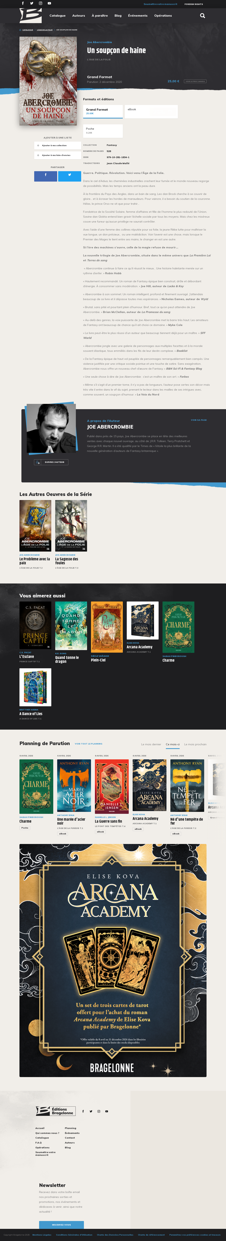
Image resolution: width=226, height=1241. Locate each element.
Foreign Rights (194, 4)
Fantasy (112, 145)
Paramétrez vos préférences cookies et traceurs (194, 1235)
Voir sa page (199, 420)
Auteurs (78, 15)
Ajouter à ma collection (50, 145)
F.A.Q (38, 1142)
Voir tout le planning (88, 744)
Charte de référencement (151, 1235)
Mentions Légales (41, 1235)
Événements (138, 15)
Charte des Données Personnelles (115, 1235)
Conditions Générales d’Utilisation (74, 1235)
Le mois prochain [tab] (195, 744)
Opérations (163, 15)
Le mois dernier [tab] (151, 744)
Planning (70, 1128)
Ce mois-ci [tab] (173, 744)
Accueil (39, 1128)
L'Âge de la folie (44, 30)
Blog (118, 15)
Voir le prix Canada (195, 81)
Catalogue (58, 15)
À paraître (100, 15)
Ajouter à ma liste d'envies (52, 155)
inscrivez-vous (61, 1225)
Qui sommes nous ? (47, 1133)
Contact (70, 1137)
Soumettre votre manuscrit (160, 4)
